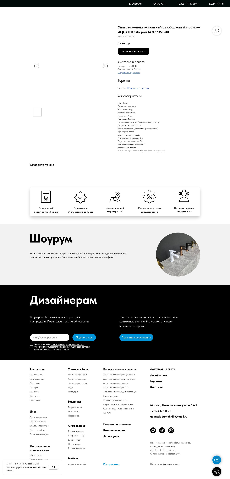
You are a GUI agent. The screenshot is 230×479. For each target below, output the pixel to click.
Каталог (159, 3)
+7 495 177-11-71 (160, 411)
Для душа (34, 387)
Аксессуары (111, 436)
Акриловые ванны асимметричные (119, 378)
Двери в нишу (74, 439)
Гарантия (156, 381)
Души (33, 411)
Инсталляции (36, 455)
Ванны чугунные (110, 395)
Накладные (73, 411)
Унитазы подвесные (77, 374)
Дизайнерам (158, 375)
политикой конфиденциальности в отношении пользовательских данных (59, 345)
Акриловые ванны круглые (115, 387)
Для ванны (35, 383)
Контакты (216, 3)
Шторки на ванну (76, 435)
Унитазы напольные (77, 378)
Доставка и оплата (162, 369)
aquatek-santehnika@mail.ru (168, 416)
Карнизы (107, 413)
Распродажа (111, 464)
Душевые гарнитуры (39, 425)
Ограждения (76, 425)
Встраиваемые (75, 407)
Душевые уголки (75, 431)
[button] (136, 337)
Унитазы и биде (78, 369)
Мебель (73, 458)
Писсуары (73, 391)
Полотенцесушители (117, 424)
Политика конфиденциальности (164, 463)
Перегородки (74, 444)
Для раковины (36, 374)
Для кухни (34, 395)
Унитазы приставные (77, 383)
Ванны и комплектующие (120, 369)
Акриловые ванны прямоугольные (119, 374)
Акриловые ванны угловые (115, 383)
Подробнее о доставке (129, 72)
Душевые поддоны (76, 448)
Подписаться (84, 337)
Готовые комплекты (39, 459)
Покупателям (187, 3)
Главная (135, 3)
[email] (50, 337)
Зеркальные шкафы (77, 463)
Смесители (37, 369)
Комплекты (35, 400)
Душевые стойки (37, 421)
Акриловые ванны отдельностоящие (120, 391)
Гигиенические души (39, 434)
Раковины (74, 401)
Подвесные (73, 415)
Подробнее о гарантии (138, 88)
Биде (70, 387)
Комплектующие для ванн (115, 400)
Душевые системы (38, 417)
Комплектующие (114, 430)
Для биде (34, 391)
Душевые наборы (38, 430)
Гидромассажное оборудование (118, 404)
